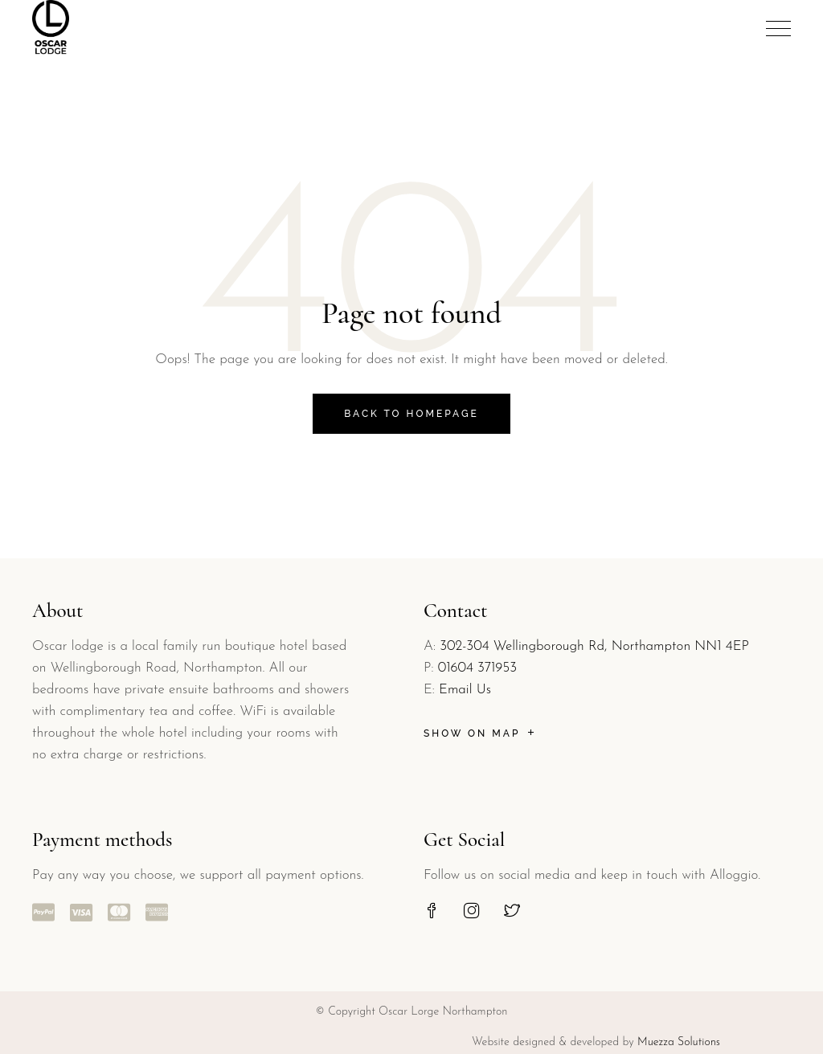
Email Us (465, 690)
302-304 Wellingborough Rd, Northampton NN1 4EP (594, 646)
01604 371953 (478, 668)
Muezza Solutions (678, 1042)
